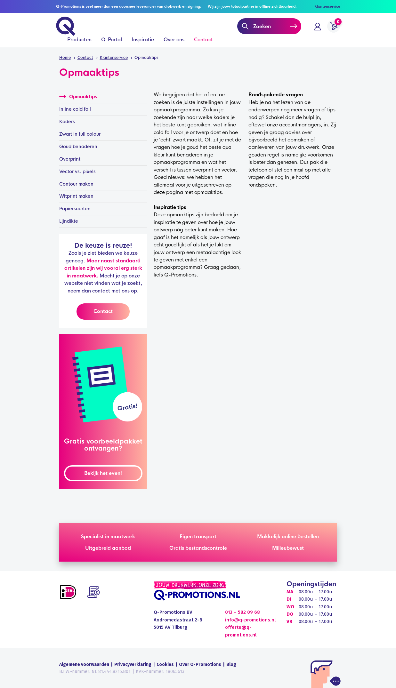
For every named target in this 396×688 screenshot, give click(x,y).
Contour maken (76, 184)
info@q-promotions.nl (250, 620)
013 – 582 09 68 (242, 612)
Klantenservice (327, 6)
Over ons (174, 45)
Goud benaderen (78, 146)
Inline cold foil (75, 109)
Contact (203, 45)
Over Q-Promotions (200, 664)
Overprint (69, 159)
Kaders (67, 121)
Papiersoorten (75, 209)
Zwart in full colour (80, 134)
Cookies (165, 664)
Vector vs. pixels (77, 171)
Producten (79, 45)
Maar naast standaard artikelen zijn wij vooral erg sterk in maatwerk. (103, 268)
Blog (231, 664)
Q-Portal (111, 45)
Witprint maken (76, 196)
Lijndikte (68, 221)
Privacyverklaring (132, 664)
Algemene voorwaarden (84, 664)
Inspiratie (143, 45)
